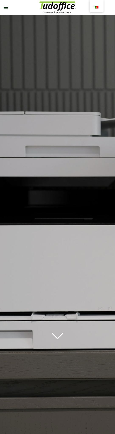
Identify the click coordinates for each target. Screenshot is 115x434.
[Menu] (5, 7)
